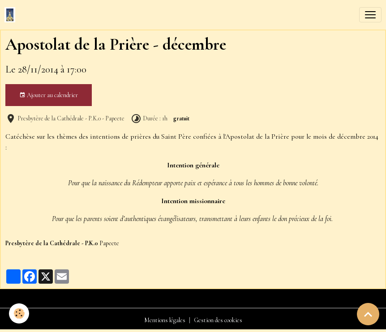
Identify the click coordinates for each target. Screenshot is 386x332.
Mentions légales (164, 320)
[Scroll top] (368, 314)
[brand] (11, 14)
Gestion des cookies (218, 320)
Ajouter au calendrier (48, 95)
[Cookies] (19, 313)
